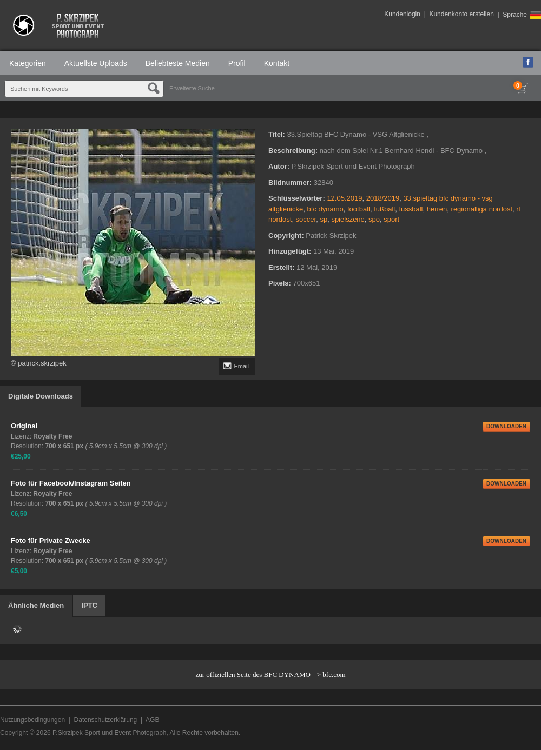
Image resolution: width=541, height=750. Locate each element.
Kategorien (27, 63)
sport (391, 219)
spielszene (347, 219)
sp (323, 219)
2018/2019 (382, 198)
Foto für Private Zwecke (50, 540)
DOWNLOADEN (506, 426)
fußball (384, 209)
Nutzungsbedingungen (32, 720)
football (358, 209)
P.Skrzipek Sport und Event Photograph (109, 732)
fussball (411, 209)
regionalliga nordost (481, 209)
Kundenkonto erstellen (461, 14)
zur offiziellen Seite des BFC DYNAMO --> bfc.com (270, 675)
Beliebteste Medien (178, 63)
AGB (152, 720)
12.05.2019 (344, 198)
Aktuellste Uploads (95, 63)
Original (24, 426)
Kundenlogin (402, 14)
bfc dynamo (325, 209)
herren (437, 209)
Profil (237, 63)
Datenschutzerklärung (105, 720)
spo (374, 219)
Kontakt (276, 63)
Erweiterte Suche (192, 88)
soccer (306, 219)
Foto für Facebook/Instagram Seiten (71, 483)
